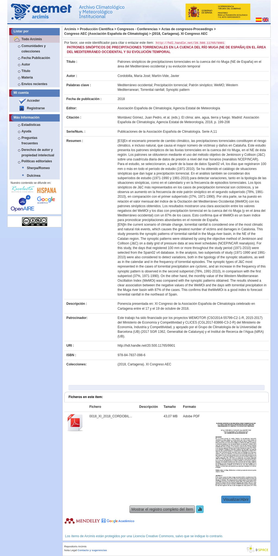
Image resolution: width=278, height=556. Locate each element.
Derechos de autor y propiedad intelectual (37, 152)
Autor (25, 64)
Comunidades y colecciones (33, 48)
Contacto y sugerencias (92, 550)
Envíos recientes (34, 84)
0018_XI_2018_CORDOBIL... (110, 416)
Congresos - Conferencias (137, 29)
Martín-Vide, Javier (165, 76)
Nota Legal (70, 550)
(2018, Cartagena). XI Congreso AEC (180, 34)
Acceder (33, 100)
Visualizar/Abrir (236, 499)
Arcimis (70, 29)
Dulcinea (33, 176)
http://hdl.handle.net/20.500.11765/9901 (146, 345)
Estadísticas (30, 125)
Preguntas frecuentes (29, 140)
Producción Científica (96, 29)
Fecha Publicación (35, 58)
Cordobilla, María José (134, 76)
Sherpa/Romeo (38, 168)
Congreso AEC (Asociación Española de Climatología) (106, 34)
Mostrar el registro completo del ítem (162, 509)
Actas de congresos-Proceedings (187, 29)
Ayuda (26, 131)
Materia (27, 77)
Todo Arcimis (31, 39)
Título (25, 71)
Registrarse (36, 108)
